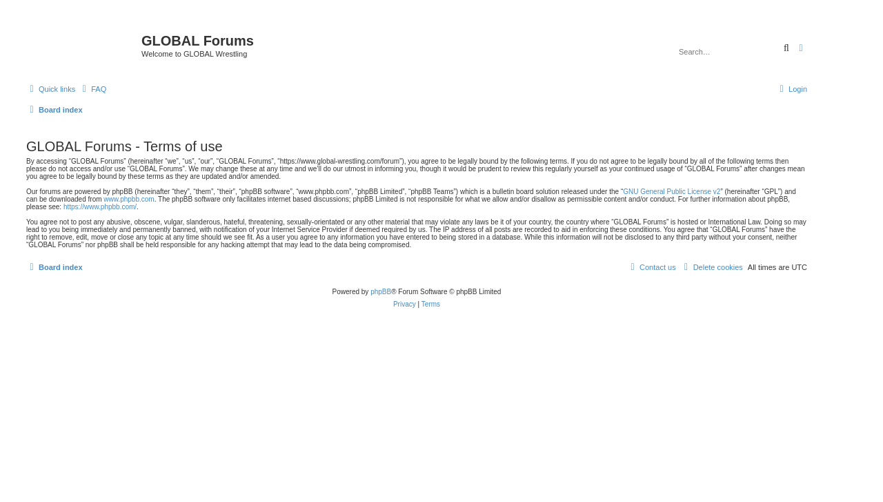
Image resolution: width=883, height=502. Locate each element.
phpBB (380, 292)
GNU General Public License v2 (671, 191)
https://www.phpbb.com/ (100, 207)
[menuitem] (92, 89)
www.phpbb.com (128, 199)
